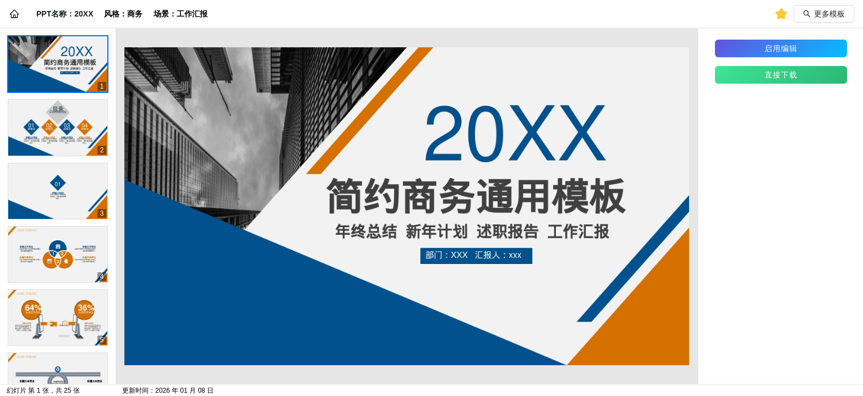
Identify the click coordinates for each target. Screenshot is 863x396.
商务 (135, 13)
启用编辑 (781, 48)
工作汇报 (192, 13)
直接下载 (781, 74)
